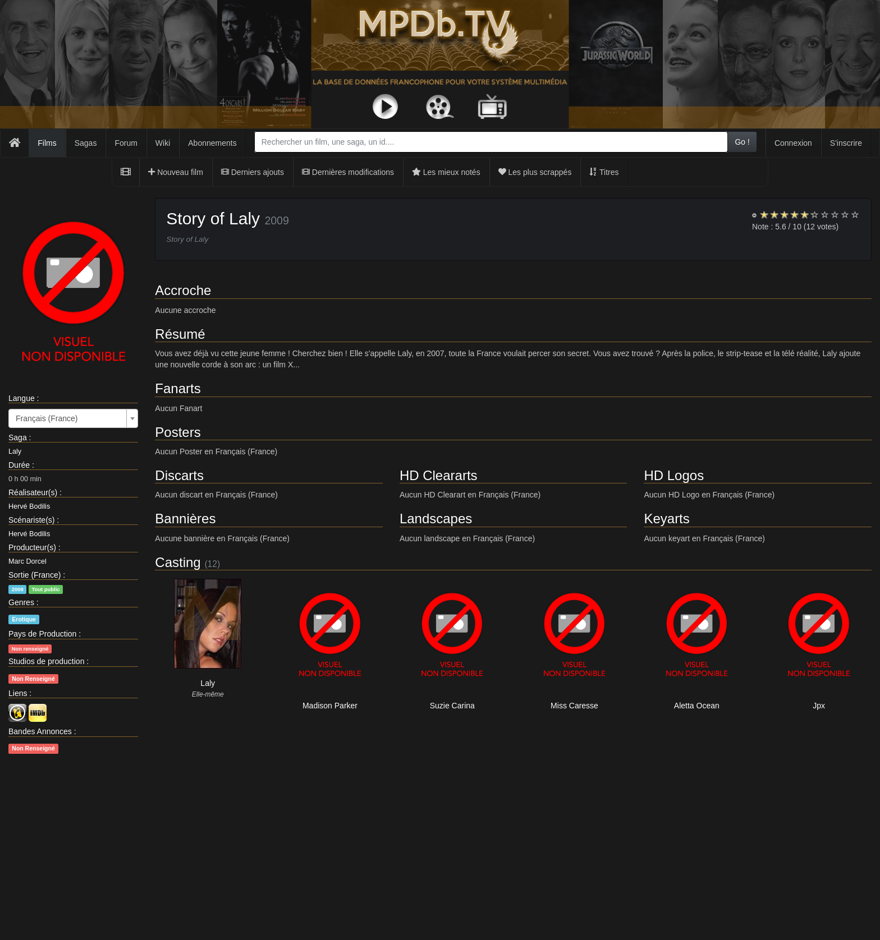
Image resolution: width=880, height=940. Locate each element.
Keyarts (666, 518)
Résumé (180, 334)
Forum (125, 143)
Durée (19, 464)
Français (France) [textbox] (46, 418)
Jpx (819, 705)
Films (47, 143)
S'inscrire (846, 143)
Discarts (179, 475)
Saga (17, 437)
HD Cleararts (439, 475)
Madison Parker (330, 705)
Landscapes (436, 518)
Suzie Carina (452, 705)
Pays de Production (42, 633)
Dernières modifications (348, 172)
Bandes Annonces (40, 731)
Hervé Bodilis (29, 506)
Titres (603, 172)
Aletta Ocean (696, 705)
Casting (177, 562)
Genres (21, 602)
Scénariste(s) (31, 519)
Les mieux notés (446, 172)
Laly (14, 451)
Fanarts (177, 388)
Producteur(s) (32, 547)
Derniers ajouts (252, 172)
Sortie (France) (34, 574)
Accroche (183, 290)
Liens (17, 693)
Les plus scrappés (535, 172)
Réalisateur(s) (32, 492)
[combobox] (491, 142)
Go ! (742, 141)
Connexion (793, 143)
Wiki (162, 143)
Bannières (185, 518)
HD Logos (674, 475)
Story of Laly (213, 218)
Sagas (86, 143)
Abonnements (212, 143)
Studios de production (46, 661)
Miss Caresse (574, 705)
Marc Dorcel (27, 561)
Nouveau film (175, 172)
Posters (177, 432)
